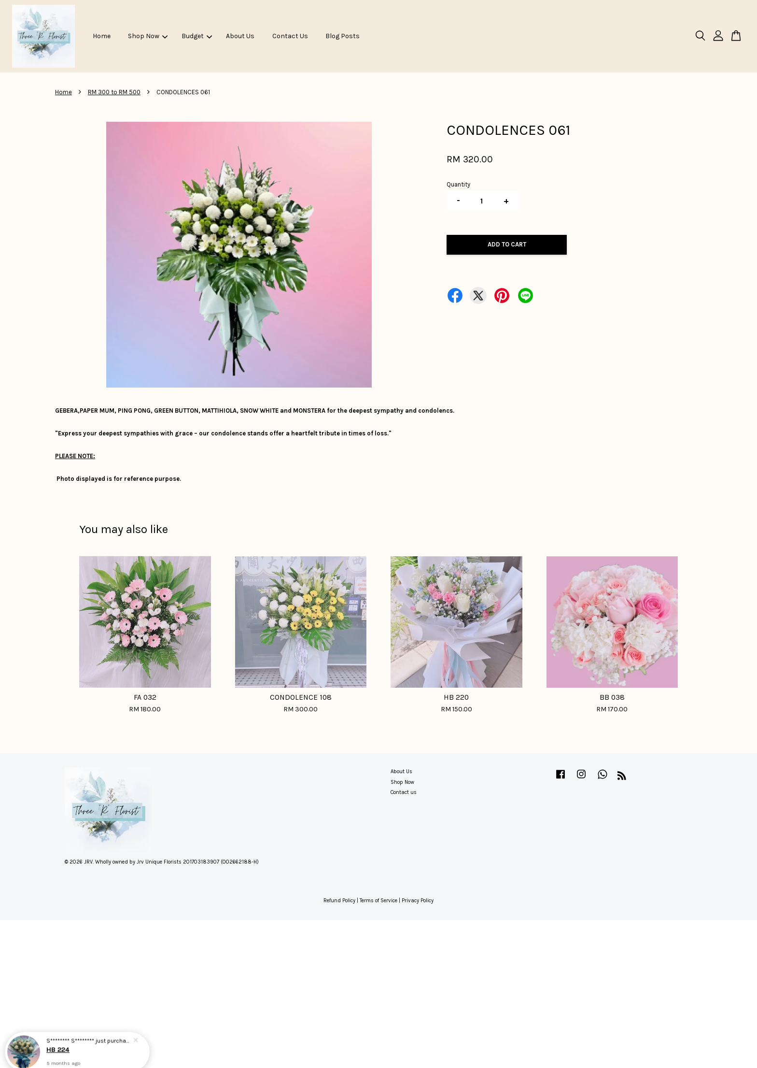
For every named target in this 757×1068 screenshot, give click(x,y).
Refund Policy (339, 900)
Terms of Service (378, 900)
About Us (240, 36)
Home (102, 36)
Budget (197, 36)
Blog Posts (342, 36)
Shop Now (148, 36)
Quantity (458, 184)
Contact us (404, 792)
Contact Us (290, 36)
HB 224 (58, 1044)
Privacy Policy (418, 900)
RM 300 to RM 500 (114, 92)
